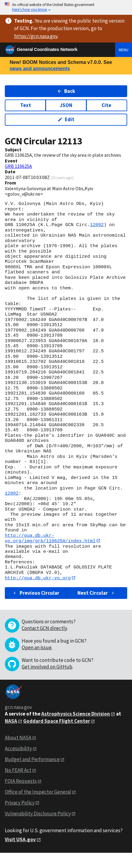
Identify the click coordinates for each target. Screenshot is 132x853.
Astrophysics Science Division (75, 714)
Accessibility (18, 748)
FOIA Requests (21, 781)
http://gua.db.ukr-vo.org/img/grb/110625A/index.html (50, 538)
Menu (123, 49)
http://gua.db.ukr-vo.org (38, 578)
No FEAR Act (18, 770)
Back (66, 91)
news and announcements (40, 68)
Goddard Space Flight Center (56, 721)
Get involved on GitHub (47, 667)
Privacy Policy (20, 803)
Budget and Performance (32, 759)
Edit (66, 119)
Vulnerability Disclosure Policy (38, 814)
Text (25, 105)
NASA (11, 721)
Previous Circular (35, 593)
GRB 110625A (18, 166)
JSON (66, 105)
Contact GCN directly (44, 628)
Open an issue (37, 647)
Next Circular (96, 593)
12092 (97, 225)
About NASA (18, 738)
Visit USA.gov (20, 839)
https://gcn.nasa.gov (36, 36)
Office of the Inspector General (38, 792)
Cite (106, 105)
